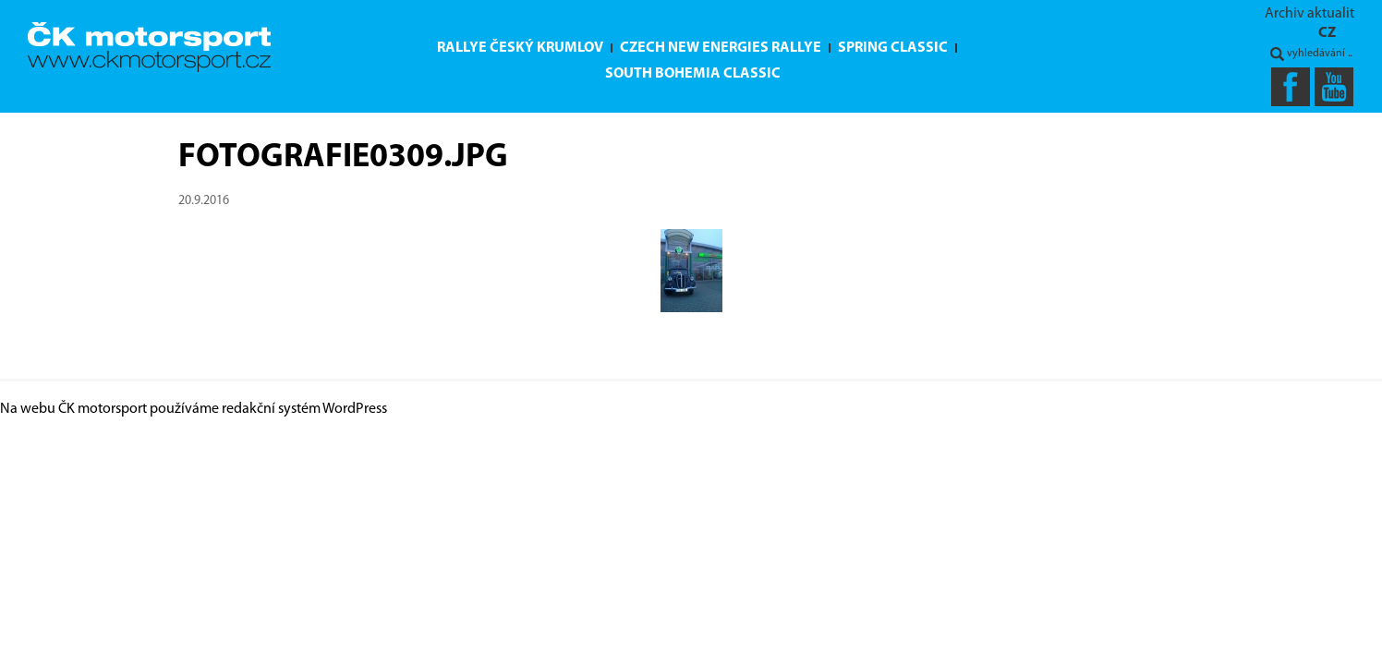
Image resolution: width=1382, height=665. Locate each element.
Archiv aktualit (1309, 13)
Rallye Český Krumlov (520, 48)
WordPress (354, 409)
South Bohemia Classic (693, 73)
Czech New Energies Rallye (720, 48)
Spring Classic (893, 48)
